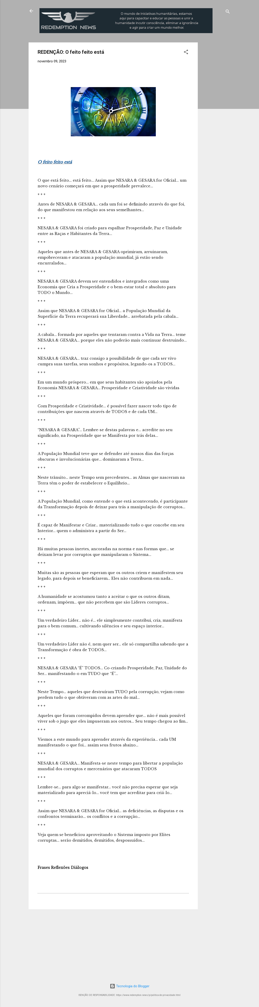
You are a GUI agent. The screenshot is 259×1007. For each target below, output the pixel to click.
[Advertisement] (230, 110)
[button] (186, 52)
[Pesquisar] (227, 12)
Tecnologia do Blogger (129, 986)
